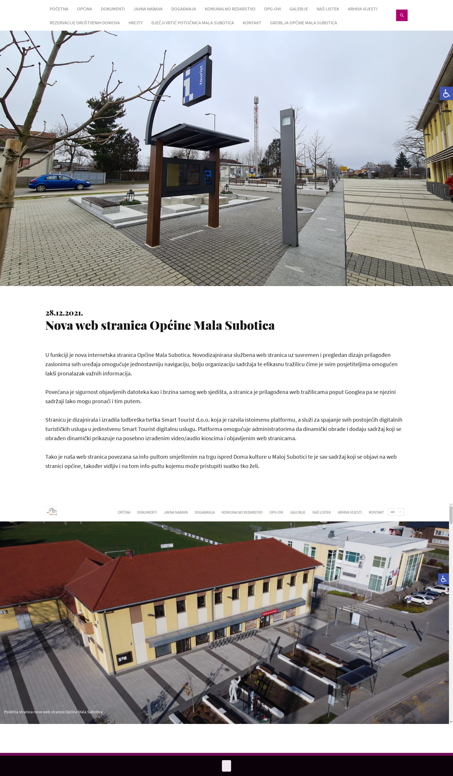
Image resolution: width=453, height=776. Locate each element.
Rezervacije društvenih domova (85, 22)
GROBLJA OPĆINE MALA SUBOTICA (303, 22)
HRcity (136, 22)
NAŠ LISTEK (328, 9)
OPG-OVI (272, 9)
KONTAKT (252, 22)
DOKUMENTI (113, 9)
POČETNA (59, 9)
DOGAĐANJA (183, 9)
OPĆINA (84, 9)
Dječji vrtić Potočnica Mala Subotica (192, 22)
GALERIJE (298, 9)
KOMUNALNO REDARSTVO (230, 9)
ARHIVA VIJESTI (362, 9)
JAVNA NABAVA (148, 9)
